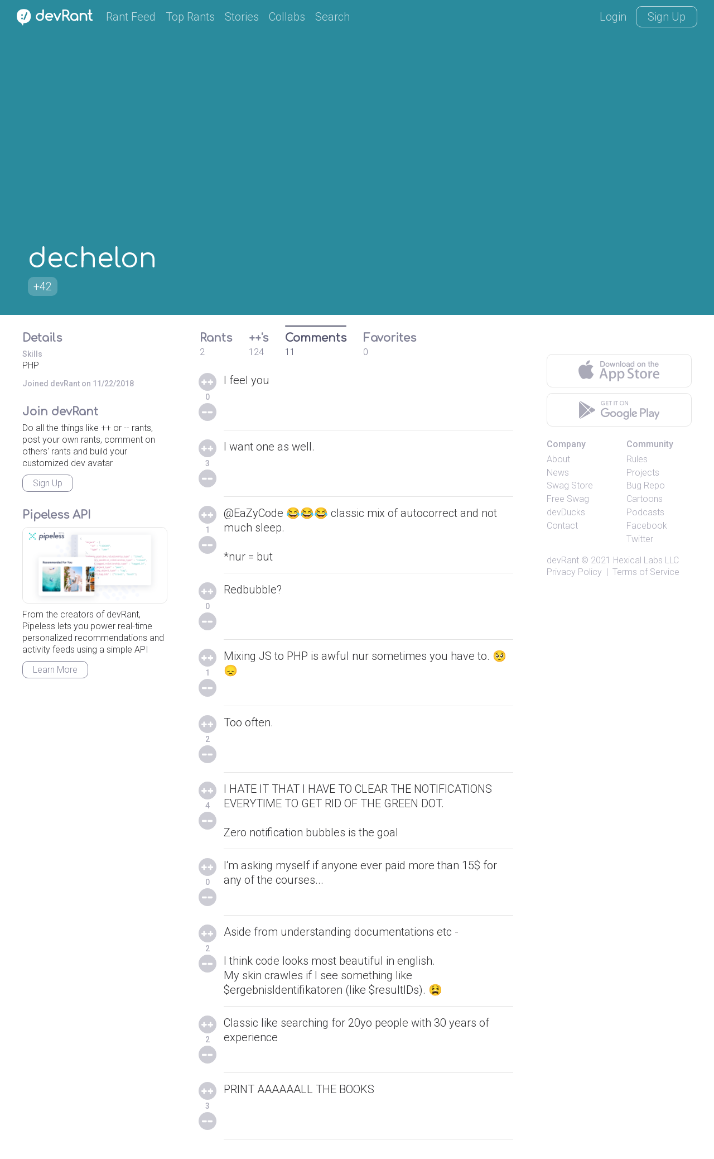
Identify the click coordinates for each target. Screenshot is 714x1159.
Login (613, 16)
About (558, 459)
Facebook (646, 525)
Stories (242, 16)
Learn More (55, 669)
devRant (563, 560)
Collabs (287, 16)
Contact (562, 525)
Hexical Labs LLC (646, 560)
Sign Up (667, 16)
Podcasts (645, 512)
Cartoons (644, 499)
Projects (642, 472)
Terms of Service (645, 572)
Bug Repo (645, 485)
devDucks (566, 512)
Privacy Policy (574, 572)
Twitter (639, 539)
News (558, 472)
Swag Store (570, 485)
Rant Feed (131, 16)
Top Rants (190, 16)
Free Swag (568, 499)
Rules (637, 459)
